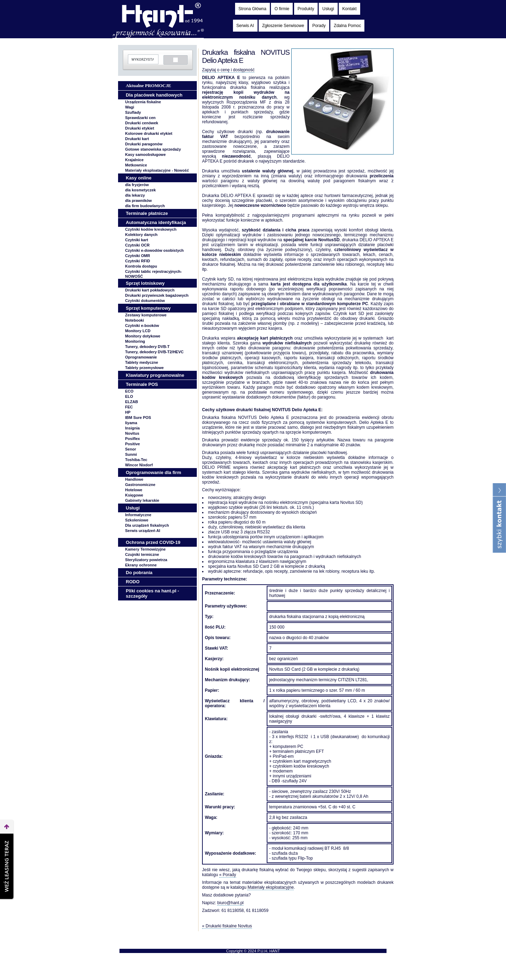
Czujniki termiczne (142, 554)
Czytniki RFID (137, 261)
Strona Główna (252, 8)
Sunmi (131, 454)
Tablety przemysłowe (144, 368)
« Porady (227, 874)
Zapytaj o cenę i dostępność (228, 69)
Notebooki (134, 320)
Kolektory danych (141, 234)
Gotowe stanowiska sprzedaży (153, 149)
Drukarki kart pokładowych (150, 290)
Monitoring (135, 341)
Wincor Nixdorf (139, 465)
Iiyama (131, 423)
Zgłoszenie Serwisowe (283, 25)
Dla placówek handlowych (154, 95)
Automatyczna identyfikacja (156, 222)
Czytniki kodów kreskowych (150, 229)
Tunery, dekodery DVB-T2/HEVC (154, 352)
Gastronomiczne (140, 484)
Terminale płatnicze (147, 213)
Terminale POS (142, 384)
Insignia (132, 428)
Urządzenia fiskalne (143, 102)
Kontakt (349, 8)
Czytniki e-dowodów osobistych (154, 250)
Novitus (132, 433)
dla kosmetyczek (140, 190)
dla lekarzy (135, 195)
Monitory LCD (137, 331)
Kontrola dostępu (141, 266)
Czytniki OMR (137, 256)
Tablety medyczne (141, 362)
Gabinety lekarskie (142, 500)
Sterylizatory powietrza (146, 560)
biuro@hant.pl (230, 902)
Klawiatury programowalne (155, 375)
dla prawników (138, 200)
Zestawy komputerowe (146, 315)
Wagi (129, 107)
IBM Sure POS (138, 417)
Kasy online (138, 177)
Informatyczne (138, 515)
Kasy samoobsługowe (145, 154)
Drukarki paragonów (143, 144)
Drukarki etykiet (139, 128)
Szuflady (133, 112)
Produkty (306, 8)
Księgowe (134, 495)
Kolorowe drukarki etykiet (149, 133)
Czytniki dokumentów (145, 300)
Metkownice (136, 165)
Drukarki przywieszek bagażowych (156, 295)
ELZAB (131, 402)
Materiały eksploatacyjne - (157, 170)
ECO (129, 391)
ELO (129, 396)
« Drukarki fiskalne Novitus (227, 926)
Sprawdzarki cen (140, 118)
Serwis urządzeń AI (142, 530)
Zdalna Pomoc (347, 25)
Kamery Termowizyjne (145, 549)
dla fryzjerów (137, 185)
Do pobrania (139, 572)
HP (127, 412)
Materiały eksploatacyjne (270, 887)
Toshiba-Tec (136, 460)
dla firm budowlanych (145, 206)
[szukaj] (142, 60)
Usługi (328, 8)
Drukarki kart (137, 139)
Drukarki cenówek (141, 123)
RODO (133, 581)
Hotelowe (133, 490)
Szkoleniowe (136, 520)
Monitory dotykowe (142, 336)
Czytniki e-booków (142, 325)
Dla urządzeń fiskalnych (147, 525)
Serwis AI (245, 25)
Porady (319, 25)
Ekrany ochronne (141, 565)
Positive (132, 444)
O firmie (281, 8)
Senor (130, 449)
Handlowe (134, 479)
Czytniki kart (136, 240)
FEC (129, 407)
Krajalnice (134, 160)
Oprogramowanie (141, 357)
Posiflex (132, 438)
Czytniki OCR (137, 245)
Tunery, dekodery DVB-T (147, 346)
